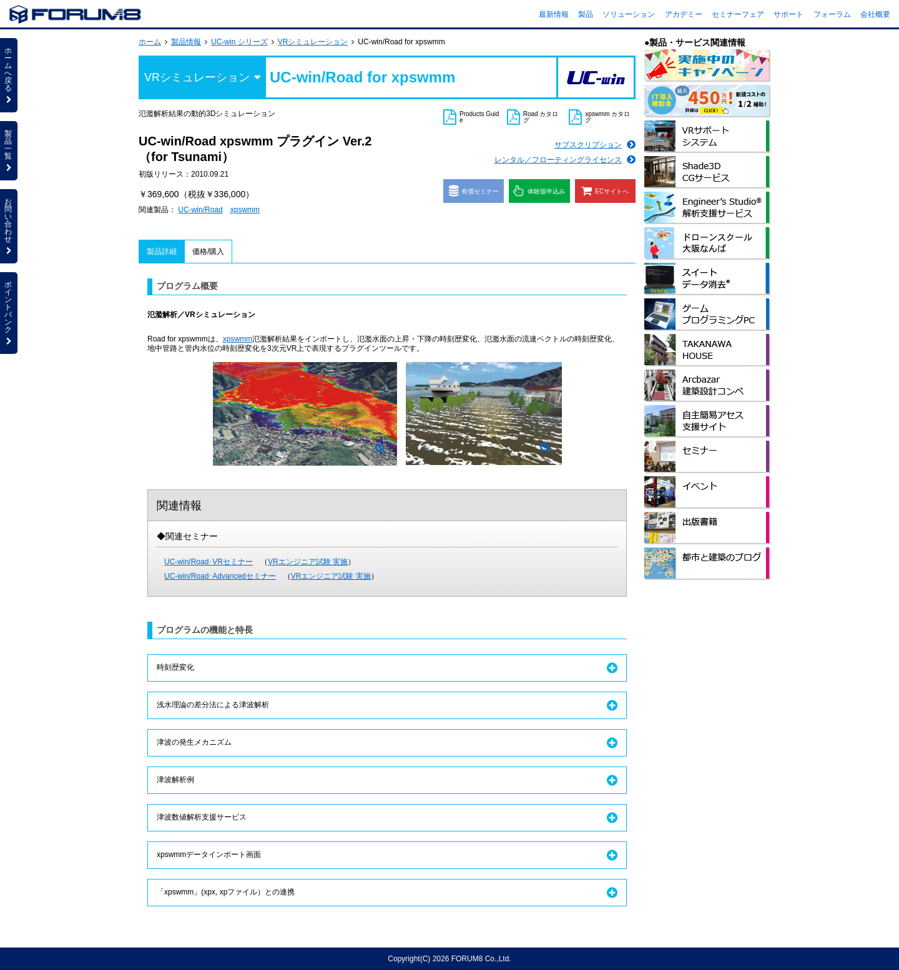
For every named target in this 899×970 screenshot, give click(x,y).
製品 (585, 14)
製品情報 (186, 42)
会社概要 (875, 14)
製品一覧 (8, 150)
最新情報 (554, 14)
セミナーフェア (738, 14)
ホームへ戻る (8, 75)
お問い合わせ (8, 226)
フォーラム (832, 14)
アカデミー (683, 14)
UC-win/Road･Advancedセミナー (220, 576)
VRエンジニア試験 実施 (308, 561)
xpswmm (245, 209)
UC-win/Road (200, 209)
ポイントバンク (8, 312)
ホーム (150, 42)
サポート (788, 14)
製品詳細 (162, 251)
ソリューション (628, 14)
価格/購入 (208, 251)
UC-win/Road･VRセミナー (208, 561)
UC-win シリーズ (239, 42)
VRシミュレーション (313, 42)
